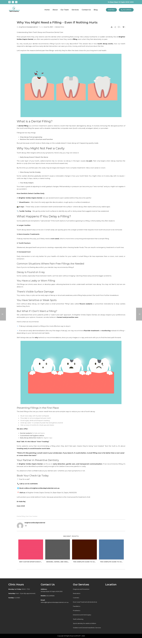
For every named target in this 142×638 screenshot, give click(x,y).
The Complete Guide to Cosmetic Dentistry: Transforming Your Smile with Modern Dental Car (112, 562)
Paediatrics (76, 606)
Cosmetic (76, 597)
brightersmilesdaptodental (28, 27)
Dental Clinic (59, 27)
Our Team (65, 10)
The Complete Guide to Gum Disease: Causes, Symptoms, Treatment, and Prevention (85, 562)
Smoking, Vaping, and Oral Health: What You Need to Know (58, 562)
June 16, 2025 (48, 27)
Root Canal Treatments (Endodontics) (85, 602)
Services (75, 10)
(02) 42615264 (48, 595)
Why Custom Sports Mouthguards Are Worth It (31, 562)
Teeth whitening (78, 619)
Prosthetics (76, 610)
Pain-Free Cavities (31, 516)
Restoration (76, 593)
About (55, 10)
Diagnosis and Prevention (81, 589)
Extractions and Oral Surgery (82, 615)
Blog (96, 10)
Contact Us (86, 10)
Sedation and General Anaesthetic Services (87, 627)
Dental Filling (21, 516)
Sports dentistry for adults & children (84, 623)
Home (47, 10)
